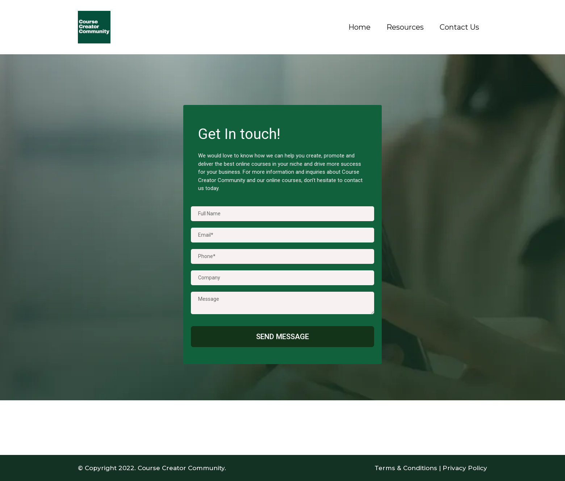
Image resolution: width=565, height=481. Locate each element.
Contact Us (459, 27)
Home (359, 27)
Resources (405, 27)
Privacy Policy (465, 468)
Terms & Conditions (405, 468)
